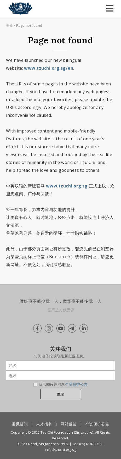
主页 (9, 25)
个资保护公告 (76, 384)
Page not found (29, 25)
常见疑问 (20, 424)
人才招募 (44, 424)
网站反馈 (69, 424)
